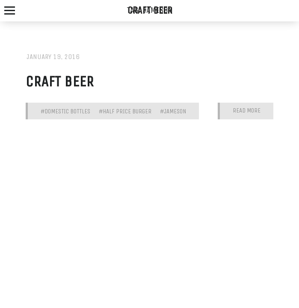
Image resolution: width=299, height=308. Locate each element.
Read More (247, 110)
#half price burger (125, 111)
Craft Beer (60, 81)
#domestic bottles (65, 111)
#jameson (173, 111)
